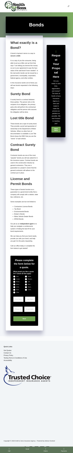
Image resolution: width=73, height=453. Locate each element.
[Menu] (68, 6)
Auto (17, 276)
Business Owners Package (31, 287)
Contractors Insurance (31, 289)
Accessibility (8, 360)
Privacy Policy (8, 355)
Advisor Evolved (50, 441)
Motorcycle (19, 284)
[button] (56, 130)
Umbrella (18, 287)
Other (17, 292)
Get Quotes (7, 350)
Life (29, 281)
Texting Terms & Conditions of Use (15, 358)
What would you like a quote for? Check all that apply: (23, 272)
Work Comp (19, 289)
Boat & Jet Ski (31, 284)
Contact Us (7, 353)
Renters (30, 279)
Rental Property (19, 281)
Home (29, 276)
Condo (18, 279)
